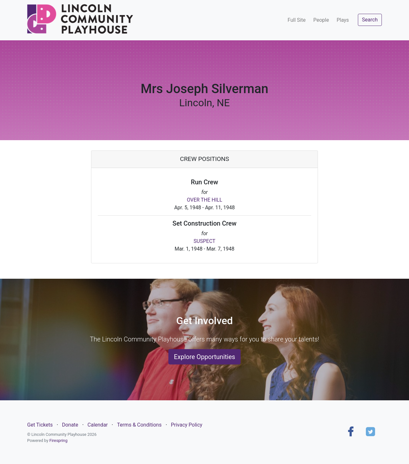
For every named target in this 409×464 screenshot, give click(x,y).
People (321, 20)
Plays (342, 20)
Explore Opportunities (204, 357)
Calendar (98, 425)
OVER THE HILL (204, 200)
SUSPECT (204, 241)
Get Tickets (40, 425)
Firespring (58, 440)
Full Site (296, 20)
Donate (70, 425)
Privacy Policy (187, 425)
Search (370, 20)
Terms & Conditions (139, 425)
